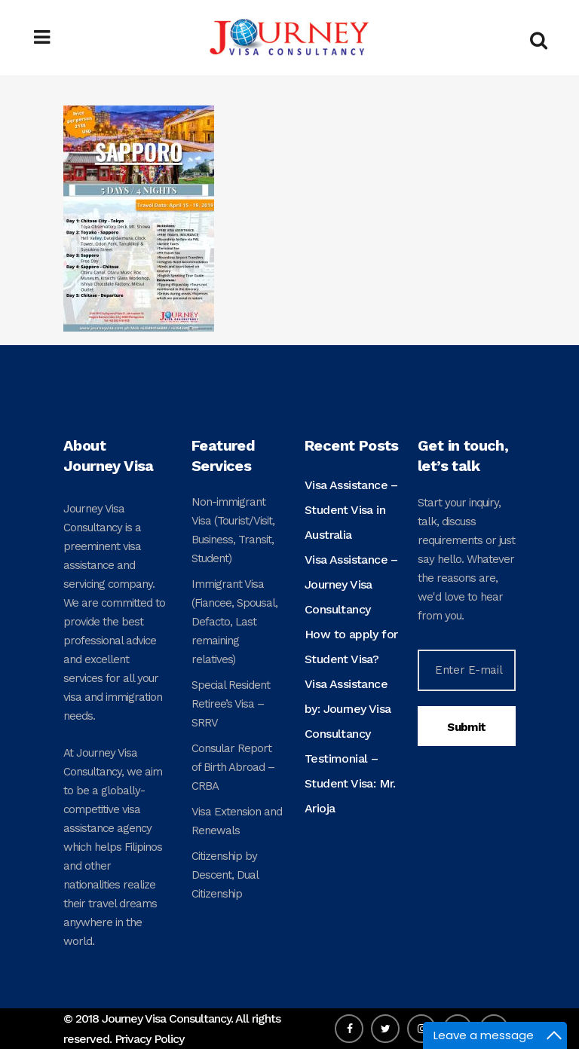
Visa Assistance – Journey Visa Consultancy (351, 584)
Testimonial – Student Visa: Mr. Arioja (350, 783)
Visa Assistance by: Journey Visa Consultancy (348, 709)
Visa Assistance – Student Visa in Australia (351, 510)
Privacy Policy (149, 1039)
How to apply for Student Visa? (351, 646)
